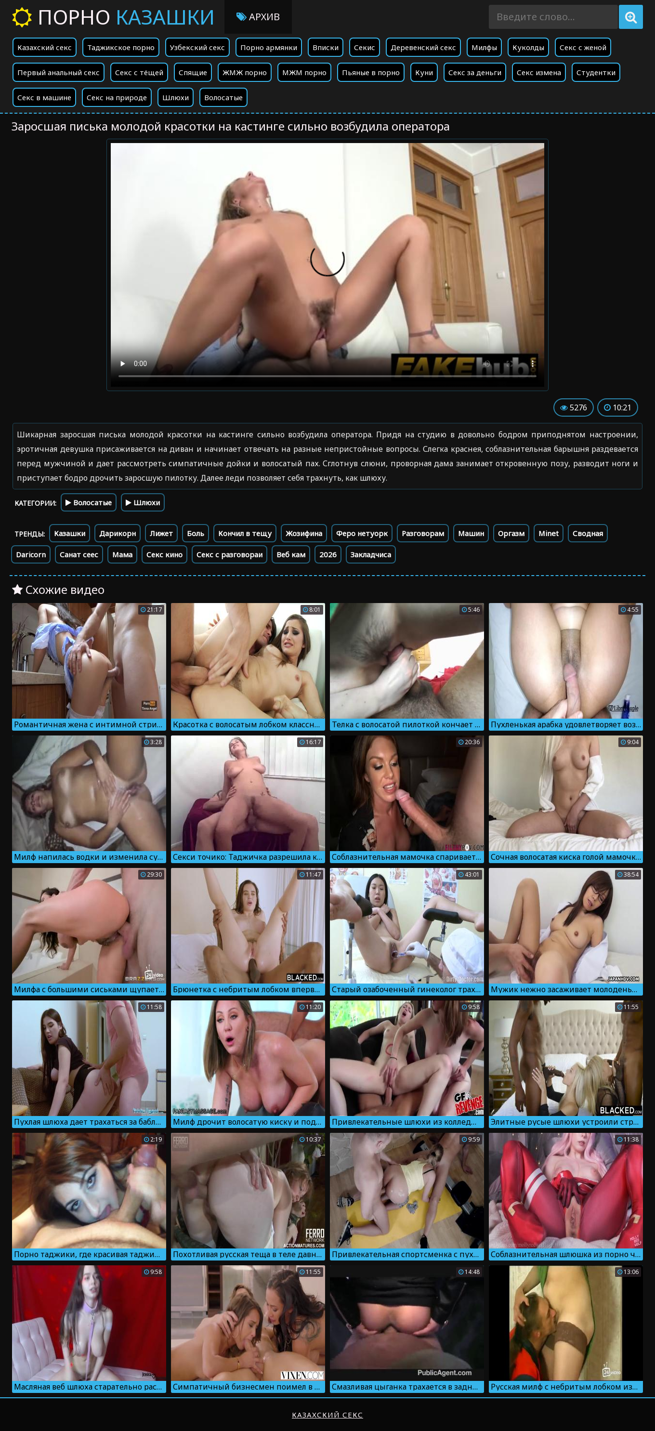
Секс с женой (583, 47)
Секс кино (164, 554)
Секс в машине (44, 97)
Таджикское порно (121, 47)
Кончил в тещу (245, 533)
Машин (471, 533)
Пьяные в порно (371, 72)
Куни (424, 72)
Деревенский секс (423, 47)
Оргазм (511, 533)
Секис (364, 47)
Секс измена (539, 72)
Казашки (69, 533)
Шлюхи (175, 97)
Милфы (484, 47)
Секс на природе (117, 97)
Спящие (193, 72)
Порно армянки (268, 47)
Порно (113, 16)
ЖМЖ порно (245, 72)
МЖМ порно (304, 72)
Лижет (161, 533)
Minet (548, 533)
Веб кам (290, 554)
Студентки (596, 72)
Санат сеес (79, 554)
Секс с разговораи (229, 554)
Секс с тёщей (139, 72)
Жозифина (304, 533)
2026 (328, 554)
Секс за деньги (474, 72)
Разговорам (423, 533)
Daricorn (31, 554)
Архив (258, 16)
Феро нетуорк (362, 533)
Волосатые (223, 97)
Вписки (326, 47)
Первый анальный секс (58, 72)
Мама (122, 554)
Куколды (528, 47)
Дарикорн (117, 533)
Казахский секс (44, 47)
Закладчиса (371, 554)
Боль (195, 533)
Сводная (588, 533)
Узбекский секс (197, 47)
